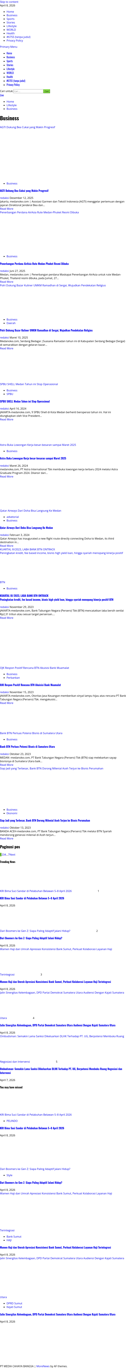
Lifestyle (11, 69)
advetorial (13, 517)
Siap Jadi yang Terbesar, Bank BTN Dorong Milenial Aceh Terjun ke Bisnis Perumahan (51, 768)
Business (11, 57)
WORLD (10, 73)
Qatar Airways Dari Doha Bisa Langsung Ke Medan (30, 510)
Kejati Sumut (14, 1307)
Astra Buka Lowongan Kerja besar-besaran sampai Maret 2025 (38, 445)
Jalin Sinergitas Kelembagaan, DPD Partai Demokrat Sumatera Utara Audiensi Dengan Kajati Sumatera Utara (57, 1025)
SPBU (10, 394)
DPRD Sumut (14, 1303)
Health (10, 77)
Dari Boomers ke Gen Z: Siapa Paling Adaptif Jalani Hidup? (35, 931)
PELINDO (12, 1121)
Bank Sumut (14, 1236)
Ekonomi (12, 813)
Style (9, 1175)
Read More (6, 209)
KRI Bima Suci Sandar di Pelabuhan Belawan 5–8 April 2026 (36, 891)
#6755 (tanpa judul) (16, 81)
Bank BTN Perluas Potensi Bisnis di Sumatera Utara (31, 733)
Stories (10, 65)
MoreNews (43, 1366)
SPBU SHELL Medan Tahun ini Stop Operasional (29, 384)
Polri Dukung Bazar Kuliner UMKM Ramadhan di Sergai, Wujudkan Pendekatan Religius (53, 285)
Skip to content (9, 2)
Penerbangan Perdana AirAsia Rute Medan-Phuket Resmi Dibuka (39, 212)
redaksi (5, 198)
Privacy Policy (13, 85)
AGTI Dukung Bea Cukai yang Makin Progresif (27, 127)
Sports (10, 61)
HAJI (9, 1240)
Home (9, 53)
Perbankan (13, 677)
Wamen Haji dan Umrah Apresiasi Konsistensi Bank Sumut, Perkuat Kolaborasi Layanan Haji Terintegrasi (55, 982)
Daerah (11, 323)
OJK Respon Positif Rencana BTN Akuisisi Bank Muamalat (34, 668)
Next (12, 854)
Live (2, 95)
